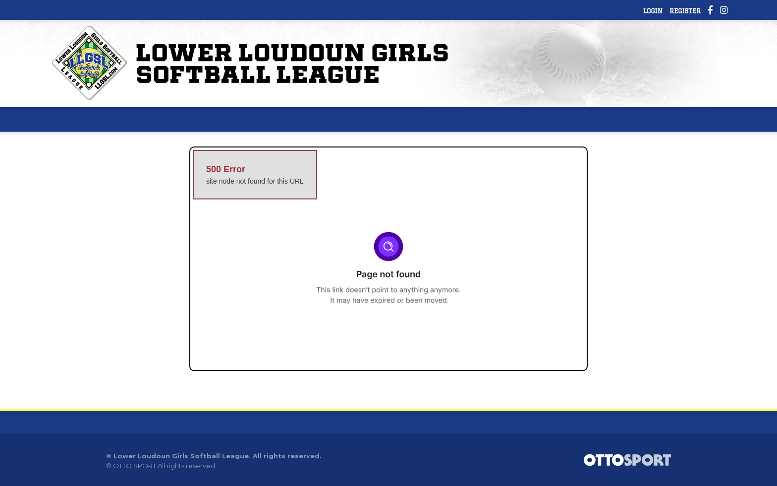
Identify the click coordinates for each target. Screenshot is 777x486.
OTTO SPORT (134, 466)
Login (653, 10)
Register (685, 10)
